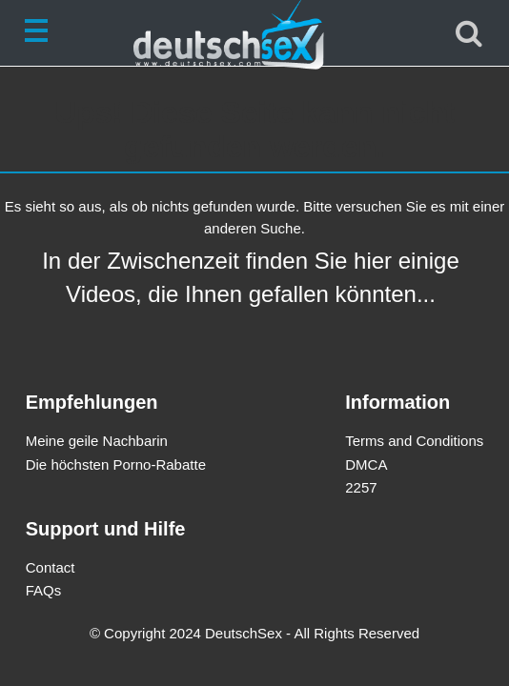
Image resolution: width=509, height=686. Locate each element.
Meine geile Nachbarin (97, 441)
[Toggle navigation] (40, 33)
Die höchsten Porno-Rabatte (116, 464)
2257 (361, 487)
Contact (50, 567)
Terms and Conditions (414, 441)
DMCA (366, 464)
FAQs (44, 590)
